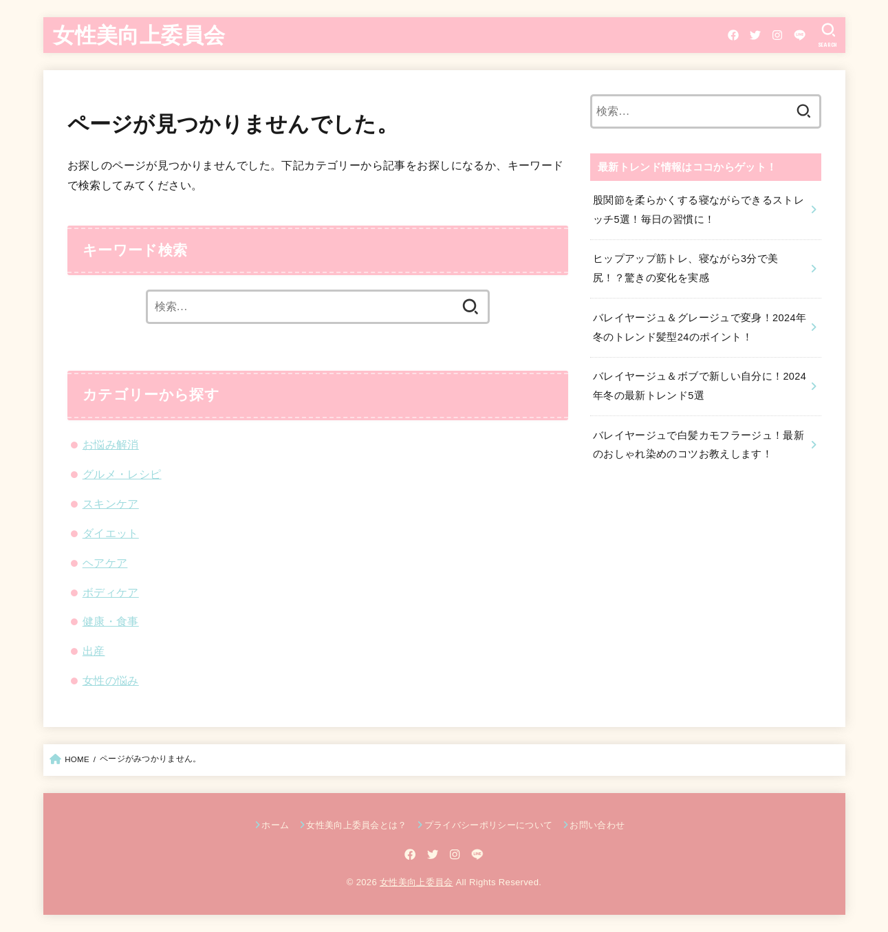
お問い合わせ (597, 825)
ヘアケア (105, 562)
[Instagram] (777, 35)
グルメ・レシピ (122, 474)
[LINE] (799, 35)
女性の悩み (111, 680)
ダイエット (111, 533)
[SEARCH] (828, 35)
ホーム (275, 825)
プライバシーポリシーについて (488, 825)
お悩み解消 (111, 444)
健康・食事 (111, 621)
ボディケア (111, 592)
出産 (94, 650)
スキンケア (111, 503)
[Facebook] (733, 35)
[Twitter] (755, 35)
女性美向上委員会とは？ (356, 825)
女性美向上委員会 (139, 34)
